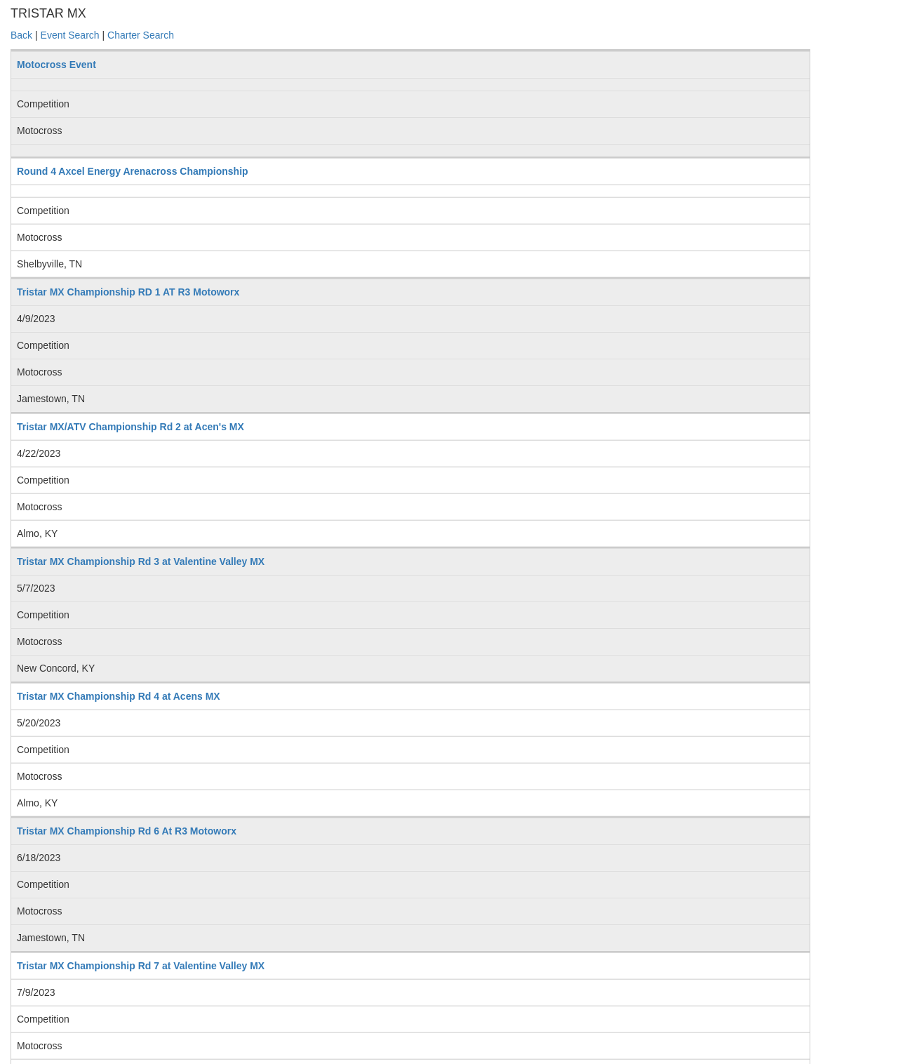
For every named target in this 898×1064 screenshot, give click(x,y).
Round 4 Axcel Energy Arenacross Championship (132, 171)
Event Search (70, 35)
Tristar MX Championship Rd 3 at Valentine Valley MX (140, 561)
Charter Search (140, 35)
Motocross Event (56, 64)
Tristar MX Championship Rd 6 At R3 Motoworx (126, 831)
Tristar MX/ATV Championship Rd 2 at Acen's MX (130, 426)
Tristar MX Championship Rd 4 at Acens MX (118, 696)
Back (21, 35)
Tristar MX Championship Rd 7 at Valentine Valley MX (140, 965)
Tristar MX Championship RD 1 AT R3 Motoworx (128, 292)
